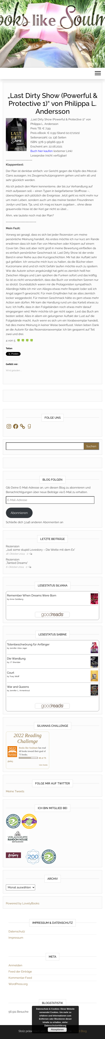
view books (43, 765)
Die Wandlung (16, 658)
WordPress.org (18, 984)
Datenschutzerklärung (55, 1025)
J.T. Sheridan (15, 662)
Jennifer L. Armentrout (20, 690)
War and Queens (18, 687)
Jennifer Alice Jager (18, 648)
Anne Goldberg (16, 599)
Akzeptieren (57, 1029)
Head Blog (80, 1031)
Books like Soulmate (28, 748)
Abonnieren (19, 513)
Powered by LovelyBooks (22, 903)
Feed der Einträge (20, 971)
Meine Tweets (15, 791)
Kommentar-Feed (20, 977)
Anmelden (15, 965)
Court (10, 672)
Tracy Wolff (14, 676)
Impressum (15, 937)
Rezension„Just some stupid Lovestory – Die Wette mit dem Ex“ (40, 548)
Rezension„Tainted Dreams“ (17, 561)
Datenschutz (16, 931)
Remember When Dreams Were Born (31, 595)
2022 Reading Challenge (27, 738)
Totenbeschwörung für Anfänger (28, 644)
